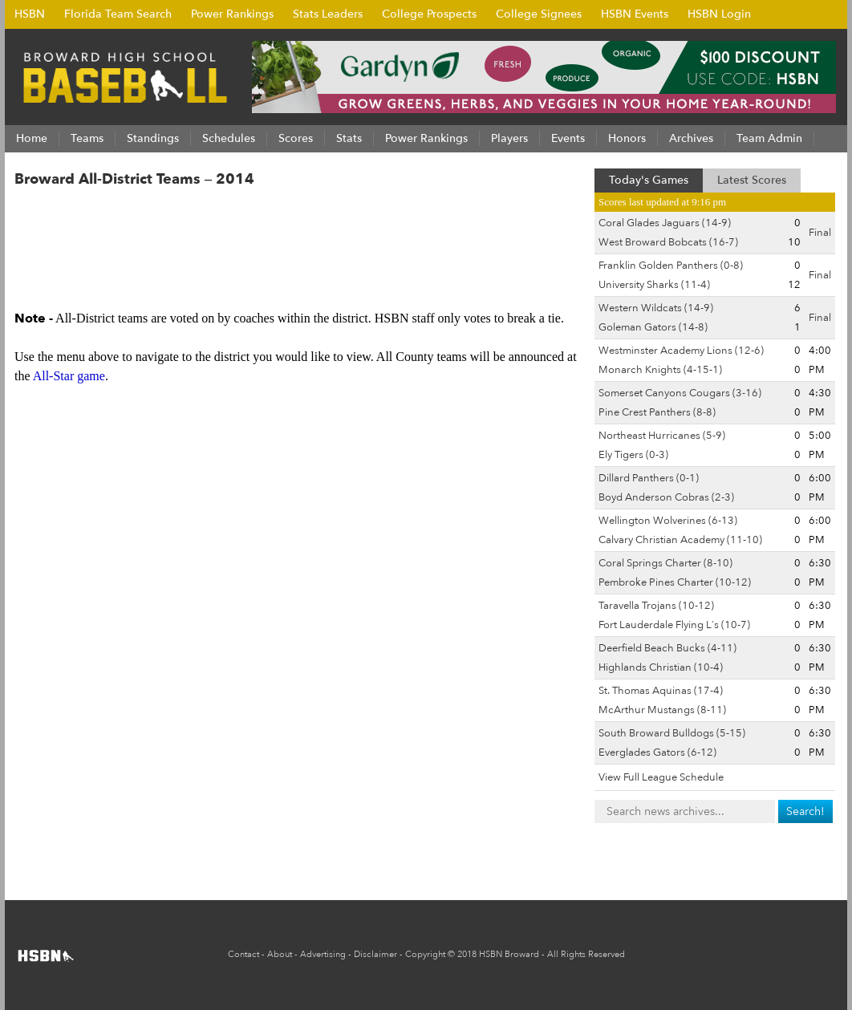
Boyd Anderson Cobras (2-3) (666, 497)
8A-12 (93, 252)
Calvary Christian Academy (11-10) (680, 540)
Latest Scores (751, 180)
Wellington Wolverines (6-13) (667, 520)
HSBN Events (634, 14)
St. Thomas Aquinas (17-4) (660, 690)
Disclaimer (375, 954)
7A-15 (511, 213)
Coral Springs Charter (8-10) (665, 563)
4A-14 (300, 213)
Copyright (425, 954)
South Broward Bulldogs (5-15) (671, 733)
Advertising (323, 954)
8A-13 (146, 252)
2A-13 (141, 213)
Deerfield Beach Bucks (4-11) (667, 648)
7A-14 (458, 213)
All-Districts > (64, 213)
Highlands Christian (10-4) (660, 667)
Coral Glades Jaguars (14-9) (664, 223)
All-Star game (69, 376)
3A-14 (194, 213)
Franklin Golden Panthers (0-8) (670, 265)
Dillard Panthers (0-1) (648, 478)
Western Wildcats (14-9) (655, 308)
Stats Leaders (328, 14)
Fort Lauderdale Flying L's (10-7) (674, 625)
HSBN (29, 14)
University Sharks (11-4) (654, 285)
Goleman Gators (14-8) (653, 327)
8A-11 (40, 252)
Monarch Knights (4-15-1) (660, 370)
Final (820, 232)
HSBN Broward (509, 954)
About (279, 954)
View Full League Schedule (661, 777)
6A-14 (405, 213)
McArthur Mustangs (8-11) (662, 710)
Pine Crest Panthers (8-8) (657, 412)
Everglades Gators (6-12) (657, 752)
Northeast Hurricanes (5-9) (661, 435)
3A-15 (247, 213)
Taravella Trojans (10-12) (656, 605)
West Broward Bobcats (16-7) (668, 242)
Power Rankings (232, 14)
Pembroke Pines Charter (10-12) (674, 582)
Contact (243, 954)
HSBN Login (719, 14)
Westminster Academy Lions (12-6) (681, 350)
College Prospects (429, 14)
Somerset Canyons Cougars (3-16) (679, 393)
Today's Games (648, 180)
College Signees (539, 14)
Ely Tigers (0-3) (633, 455)
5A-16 (353, 213)
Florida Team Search (118, 14)
